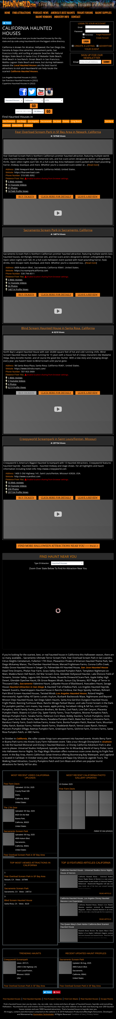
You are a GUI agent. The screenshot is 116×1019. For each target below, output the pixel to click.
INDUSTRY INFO (61, 17)
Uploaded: (24, 787)
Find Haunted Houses (11, 999)
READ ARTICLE (105, 893)
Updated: (82, 963)
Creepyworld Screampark (16, 959)
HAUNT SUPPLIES (103, 13)
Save (58, 992)
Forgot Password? (103, 35)
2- (5, 885)
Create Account (102, 38)
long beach (76, 121)
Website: (10, 172)
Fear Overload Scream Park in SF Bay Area (24, 855)
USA (19, 978)
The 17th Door (10, 807)
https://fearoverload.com (26, 172)
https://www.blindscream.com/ (30, 368)
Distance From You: (15, 178)
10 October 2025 (66, 784)
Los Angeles (33, 121)
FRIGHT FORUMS (85, 13)
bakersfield (17, 125)
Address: (10, 169)
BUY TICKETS (26, 196)
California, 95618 (22, 799)
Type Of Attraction (41, 563)
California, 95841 (22, 846)
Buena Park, (20, 819)
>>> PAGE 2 (58, 546)
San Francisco (9, 121)
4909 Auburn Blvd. (22, 838)
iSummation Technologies (43, 1014)
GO (34, 105)
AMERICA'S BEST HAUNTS (63, 13)
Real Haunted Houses (89, 999)
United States (20, 802)
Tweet (8, 23)
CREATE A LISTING (84, 46)
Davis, (17, 795)
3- (5, 897)
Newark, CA (16, 880)
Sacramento (46, 121)
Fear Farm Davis (11, 784)
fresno (66, 121)
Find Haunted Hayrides (32, 999)
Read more (93, 165)
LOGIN (86, 41)
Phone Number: (13, 175)
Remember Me (88, 35)
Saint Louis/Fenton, (24, 971)
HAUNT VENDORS (44, 17)
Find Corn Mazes (71, 999)
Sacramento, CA (17, 892)
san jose (57, 121)
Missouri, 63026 (23, 974)
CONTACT (75, 17)
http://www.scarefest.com (27, 476)
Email (80, 27)
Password (78, 31)
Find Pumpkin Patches (53, 999)
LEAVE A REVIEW (87, 196)
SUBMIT (106, 61)
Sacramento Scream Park (16, 831)
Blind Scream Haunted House (18, 900)
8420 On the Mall (22, 815)
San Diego (21, 121)
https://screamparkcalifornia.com (31, 270)
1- (5, 873)
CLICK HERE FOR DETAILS (56, 196)
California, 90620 (22, 822)
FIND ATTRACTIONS (21, 13)
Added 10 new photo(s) (103, 831)
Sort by (109, 121)
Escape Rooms (107, 999)
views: (23, 963)
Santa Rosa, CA (16, 904)
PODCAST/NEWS (40, 13)
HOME (7, 13)
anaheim (28, 125)
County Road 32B (22, 791)
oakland (6, 125)
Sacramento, (20, 842)
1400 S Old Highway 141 (27, 967)
